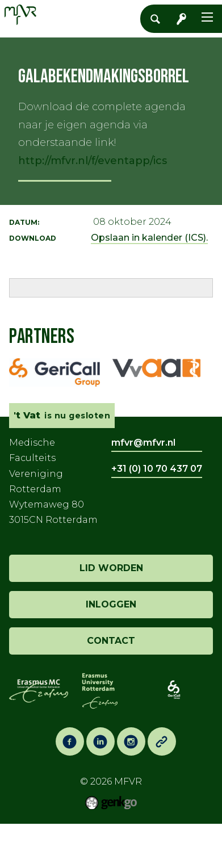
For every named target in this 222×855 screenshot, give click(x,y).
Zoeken (158, 19)
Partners (41, 337)
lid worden (111, 568)
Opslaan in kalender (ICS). (149, 237)
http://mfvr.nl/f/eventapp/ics (92, 160)
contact (111, 640)
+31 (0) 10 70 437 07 (156, 468)
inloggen (111, 604)
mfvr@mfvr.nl (143, 442)
